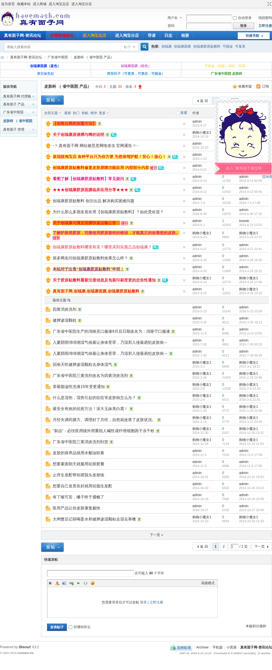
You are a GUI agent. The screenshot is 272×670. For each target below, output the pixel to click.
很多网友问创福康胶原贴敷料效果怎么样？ (90, 258)
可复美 (240, 46)
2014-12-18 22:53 (251, 443)
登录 (143, 602)
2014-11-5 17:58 (250, 466)
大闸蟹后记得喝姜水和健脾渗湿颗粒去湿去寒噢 (94, 519)
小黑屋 (231, 647)
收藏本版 (245, 86)
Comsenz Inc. (25, 652)
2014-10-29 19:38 (251, 499)
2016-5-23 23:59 (250, 311)
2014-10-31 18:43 (251, 477)
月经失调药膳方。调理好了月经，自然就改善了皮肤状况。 (104, 419)
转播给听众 (80, 627)
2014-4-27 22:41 (250, 249)
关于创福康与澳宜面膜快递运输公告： (86, 223)
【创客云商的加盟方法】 (74, 123)
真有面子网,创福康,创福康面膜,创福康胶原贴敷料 (96, 291)
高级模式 (208, 583)
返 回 (204, 101)
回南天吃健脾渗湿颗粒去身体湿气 (82, 364)
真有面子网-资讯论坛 (2, 57)
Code (85, 583)
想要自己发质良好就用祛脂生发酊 (82, 486)
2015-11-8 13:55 (250, 333)
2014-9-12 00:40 (250, 191)
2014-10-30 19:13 (251, 488)
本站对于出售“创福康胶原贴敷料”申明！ (88, 269)
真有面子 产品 (13, 104)
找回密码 (265, 18)
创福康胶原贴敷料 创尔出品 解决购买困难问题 (93, 201)
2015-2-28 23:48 (250, 377)
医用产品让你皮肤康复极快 (76, 508)
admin (197, 121)
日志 (168, 35)
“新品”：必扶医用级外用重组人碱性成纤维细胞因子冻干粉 (103, 430)
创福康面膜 (182, 46)
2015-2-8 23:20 (249, 388)
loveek (244, 221)
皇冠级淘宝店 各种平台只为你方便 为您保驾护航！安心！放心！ (109, 156)
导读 (152, 35)
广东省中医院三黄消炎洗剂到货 (80, 441)
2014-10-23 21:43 (251, 521)
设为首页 (8, 4)
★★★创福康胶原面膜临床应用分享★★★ (90, 189)
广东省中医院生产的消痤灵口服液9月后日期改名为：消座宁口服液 (111, 331)
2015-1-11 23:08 (250, 421)
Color (57, 583)
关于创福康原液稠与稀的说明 (78, 134)
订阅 (265, 86)
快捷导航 (252, 36)
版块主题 (59, 300)
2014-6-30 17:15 (250, 213)
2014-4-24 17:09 (250, 282)
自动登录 (242, 18)
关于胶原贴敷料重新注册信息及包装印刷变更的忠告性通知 (104, 280)
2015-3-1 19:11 (249, 366)
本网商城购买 (62, 35)
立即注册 (265, 26)
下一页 (259, 547)
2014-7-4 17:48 (249, 202)
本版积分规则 (256, 626)
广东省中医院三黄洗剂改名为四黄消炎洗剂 (90, 375)
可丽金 (228, 46)
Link (71, 583)
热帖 (85, 113)
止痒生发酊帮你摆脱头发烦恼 (78, 475)
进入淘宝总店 (59, 4)
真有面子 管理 (13, 129)
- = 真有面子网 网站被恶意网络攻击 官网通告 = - (95, 145)
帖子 (127, 47)
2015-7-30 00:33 (250, 344)
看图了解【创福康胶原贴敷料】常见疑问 (88, 178)
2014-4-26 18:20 (250, 260)
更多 (102, 113)
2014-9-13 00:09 (250, 180)
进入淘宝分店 (81, 4)
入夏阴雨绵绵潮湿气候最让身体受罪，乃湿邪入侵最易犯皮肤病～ (110, 342)
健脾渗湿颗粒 (64, 320)
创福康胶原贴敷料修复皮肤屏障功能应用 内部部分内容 (101, 167)
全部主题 (51, 113)
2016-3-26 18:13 (250, 322)
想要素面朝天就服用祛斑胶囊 (78, 464)
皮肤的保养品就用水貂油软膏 (78, 453)
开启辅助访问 (264, 4)
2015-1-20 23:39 (250, 410)
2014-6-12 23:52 (250, 225)
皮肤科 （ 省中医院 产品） (94, 57)
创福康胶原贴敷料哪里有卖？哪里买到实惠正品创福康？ (102, 247)
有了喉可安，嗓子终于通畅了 (78, 497)
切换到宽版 (268, 4)
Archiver (202, 647)
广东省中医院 (58, 57)
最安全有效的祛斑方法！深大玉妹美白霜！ (90, 408)
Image (64, 583)
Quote (78, 583)
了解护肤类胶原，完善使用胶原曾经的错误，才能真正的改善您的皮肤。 (116, 233)
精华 (93, 113)
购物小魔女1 (201, 133)
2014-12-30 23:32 (251, 432)
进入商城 (39, 4)
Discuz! (25, 647)
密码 (171, 26)
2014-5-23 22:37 (250, 237)
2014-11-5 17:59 (250, 454)
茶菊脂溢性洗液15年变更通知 (79, 386)
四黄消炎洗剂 (64, 309)
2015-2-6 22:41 (249, 399)
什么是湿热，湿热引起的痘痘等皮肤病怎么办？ (94, 397)
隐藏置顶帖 (184, 123)
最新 (67, 113)
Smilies (92, 583)
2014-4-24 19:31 (250, 271)
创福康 (167, 46)
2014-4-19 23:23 (250, 293)
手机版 (217, 647)
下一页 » (156, 535)
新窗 (183, 113)
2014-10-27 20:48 (251, 510)
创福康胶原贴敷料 (206, 46)
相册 (185, 35)
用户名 (172, 18)
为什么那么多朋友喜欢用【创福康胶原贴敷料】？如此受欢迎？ (108, 212)
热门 (76, 113)
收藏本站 (24, 4)
